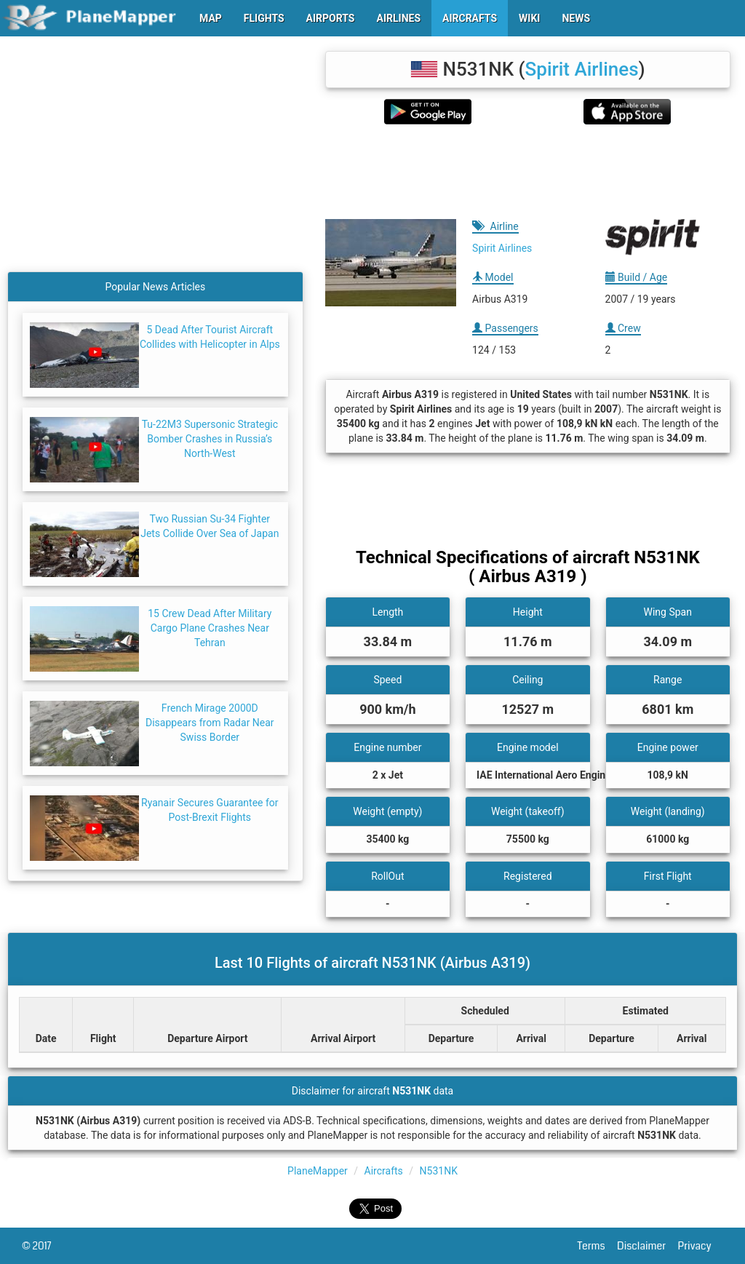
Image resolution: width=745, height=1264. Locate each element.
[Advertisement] (527, 171)
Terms (598, 1246)
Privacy (700, 1246)
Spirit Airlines (582, 69)
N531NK (439, 1171)
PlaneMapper (317, 1171)
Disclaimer (647, 1246)
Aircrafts (383, 1171)
